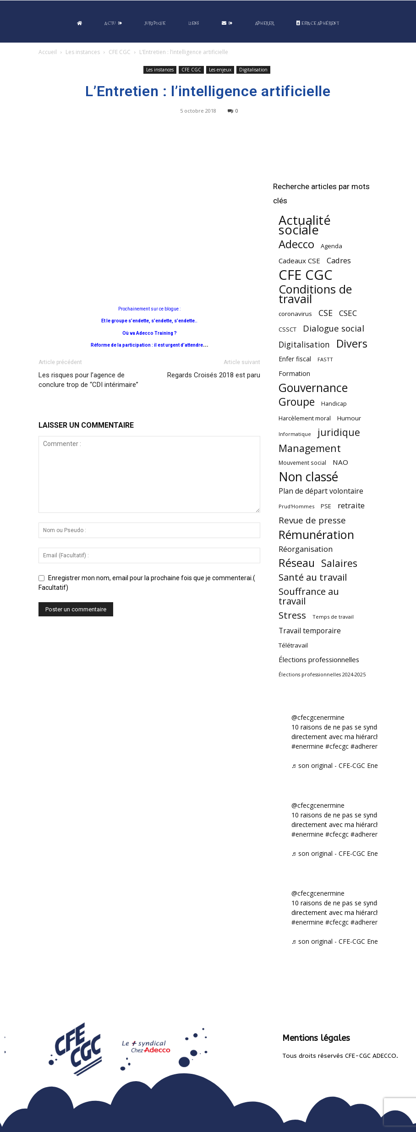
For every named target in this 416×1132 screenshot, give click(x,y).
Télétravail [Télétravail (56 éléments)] (293, 645)
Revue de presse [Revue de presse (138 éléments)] (312, 520)
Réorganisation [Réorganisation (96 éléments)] (306, 549)
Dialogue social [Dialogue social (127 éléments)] (333, 328)
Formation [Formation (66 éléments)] (294, 373)
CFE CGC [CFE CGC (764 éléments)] (306, 275)
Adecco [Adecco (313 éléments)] (296, 244)
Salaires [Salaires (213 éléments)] (339, 563)
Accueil (47, 52)
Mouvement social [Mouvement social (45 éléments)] (302, 462)
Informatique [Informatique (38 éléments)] (295, 433)
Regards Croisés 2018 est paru (213, 375)
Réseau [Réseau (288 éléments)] (297, 563)
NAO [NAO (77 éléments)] (340, 462)
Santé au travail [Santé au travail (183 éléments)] (313, 577)
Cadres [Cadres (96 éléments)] (339, 260)
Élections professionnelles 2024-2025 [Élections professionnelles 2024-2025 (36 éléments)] (322, 674)
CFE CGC (120, 52)
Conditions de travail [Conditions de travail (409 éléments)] (315, 294)
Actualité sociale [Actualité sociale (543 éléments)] (305, 224)
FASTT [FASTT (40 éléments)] (325, 359)
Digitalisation (253, 69)
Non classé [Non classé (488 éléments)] (308, 477)
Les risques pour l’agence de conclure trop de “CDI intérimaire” (88, 380)
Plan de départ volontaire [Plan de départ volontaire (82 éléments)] (321, 491)
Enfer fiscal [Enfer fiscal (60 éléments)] (295, 358)
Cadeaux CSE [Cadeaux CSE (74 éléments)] (299, 260)
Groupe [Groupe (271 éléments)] (297, 402)
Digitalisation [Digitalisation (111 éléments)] (304, 344)
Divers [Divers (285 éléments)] (351, 343)
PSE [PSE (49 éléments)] (326, 506)
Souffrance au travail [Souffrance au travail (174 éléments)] (309, 596)
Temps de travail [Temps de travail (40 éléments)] (333, 616)
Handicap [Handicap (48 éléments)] (334, 404)
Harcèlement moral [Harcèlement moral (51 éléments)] (305, 418)
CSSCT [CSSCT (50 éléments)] (287, 329)
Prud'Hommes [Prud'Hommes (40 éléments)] (296, 506)
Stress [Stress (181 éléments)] (292, 615)
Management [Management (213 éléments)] (310, 448)
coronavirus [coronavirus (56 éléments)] (295, 314)
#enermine (307, 746)
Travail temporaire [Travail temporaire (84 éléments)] (310, 631)
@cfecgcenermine (318, 717)
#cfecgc (337, 746)
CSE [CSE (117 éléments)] (325, 313)
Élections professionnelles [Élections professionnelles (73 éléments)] (319, 659)
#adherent (365, 746)
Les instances (83, 52)
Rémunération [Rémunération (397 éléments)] (316, 534)
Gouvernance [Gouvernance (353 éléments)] (313, 387)
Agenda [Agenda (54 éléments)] (331, 246)
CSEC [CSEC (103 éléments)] (348, 313)
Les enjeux (220, 69)
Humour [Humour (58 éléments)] (349, 418)
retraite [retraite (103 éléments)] (351, 505)
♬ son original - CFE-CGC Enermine (343, 765)
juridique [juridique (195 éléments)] (338, 432)
